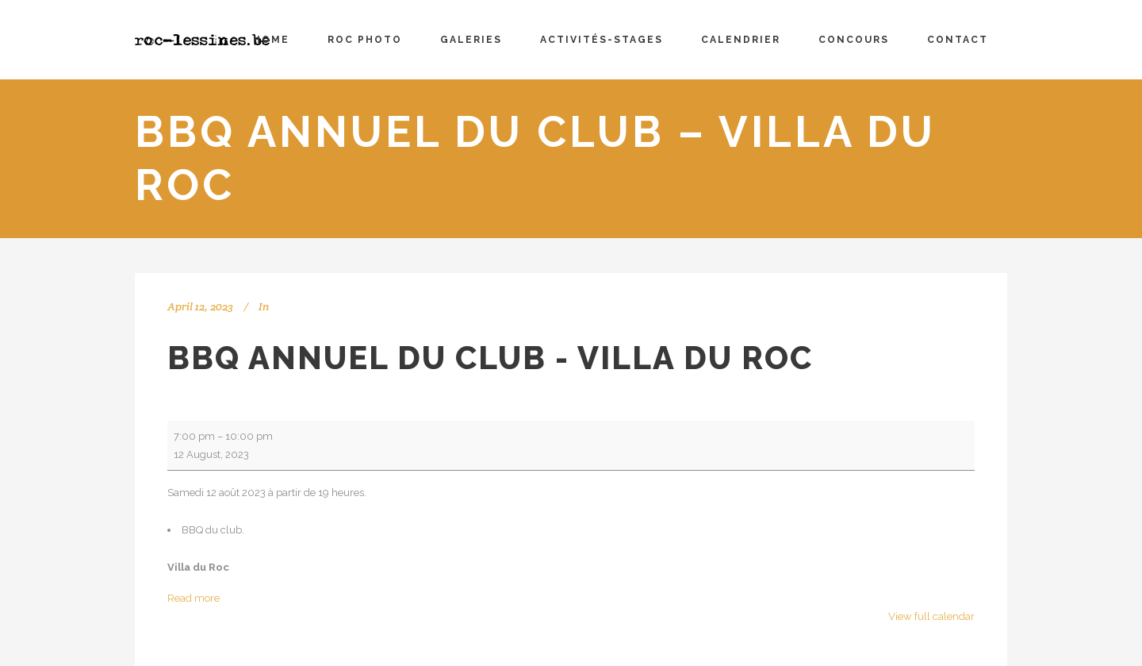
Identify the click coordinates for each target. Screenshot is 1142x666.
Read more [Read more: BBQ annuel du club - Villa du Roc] (193, 598)
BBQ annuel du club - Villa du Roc (490, 357)
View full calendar (931, 616)
